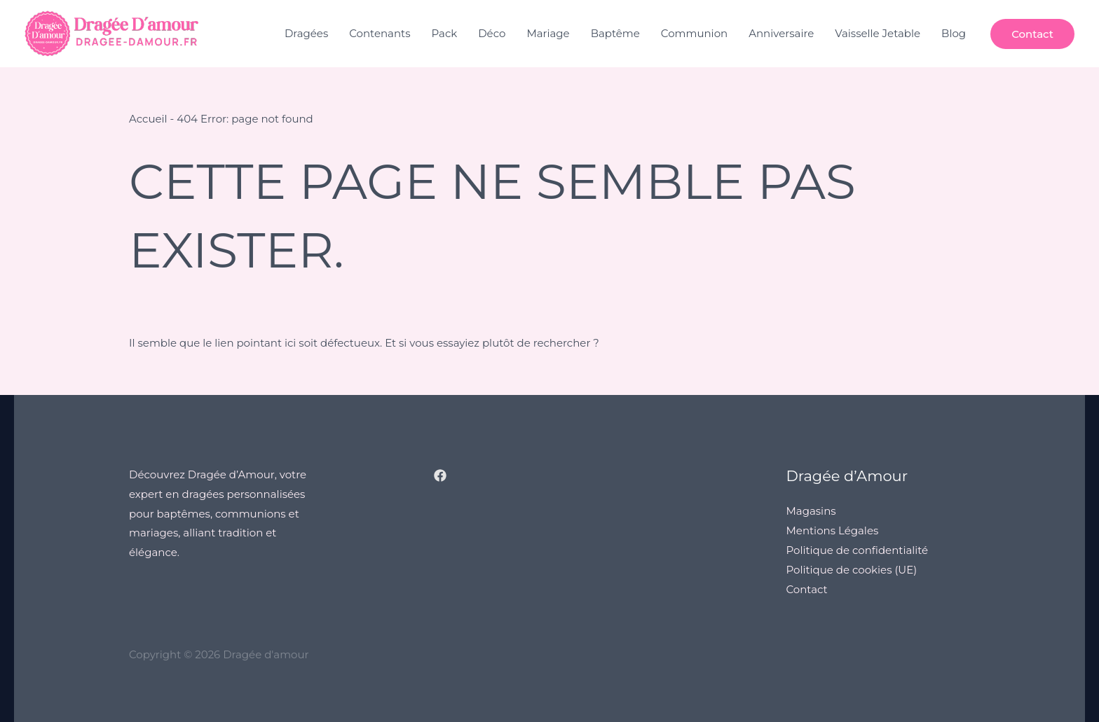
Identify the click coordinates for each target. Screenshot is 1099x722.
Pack (445, 33)
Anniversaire (781, 33)
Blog (953, 33)
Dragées (306, 33)
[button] (1032, 34)
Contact (807, 589)
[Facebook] (440, 475)
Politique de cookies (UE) (851, 569)
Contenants (379, 33)
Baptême (615, 33)
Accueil (148, 118)
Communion (694, 33)
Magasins (811, 511)
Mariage (547, 33)
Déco (491, 33)
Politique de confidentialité (857, 550)
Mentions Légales (832, 530)
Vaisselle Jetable (877, 33)
